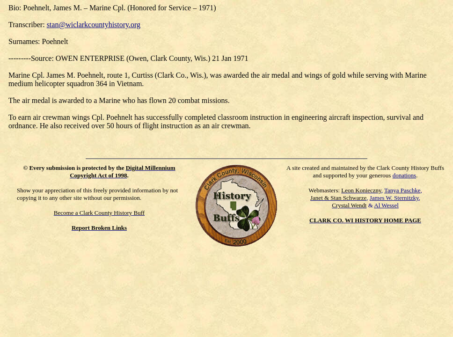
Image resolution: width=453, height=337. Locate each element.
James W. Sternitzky (394, 197)
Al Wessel (386, 205)
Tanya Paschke (402, 190)
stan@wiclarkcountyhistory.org (93, 25)
